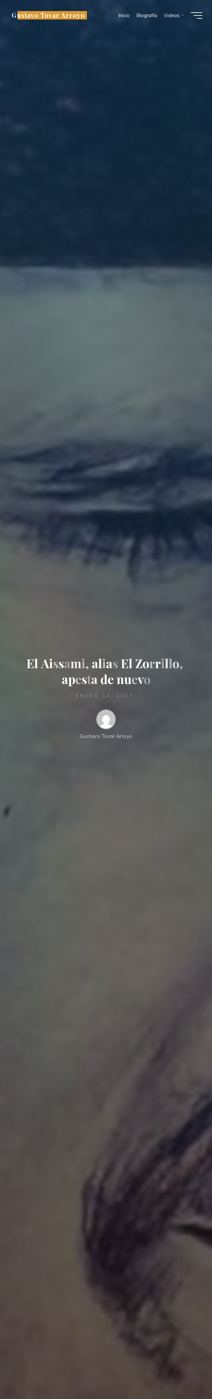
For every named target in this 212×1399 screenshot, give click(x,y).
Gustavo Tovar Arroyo (48, 15)
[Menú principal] (196, 15)
